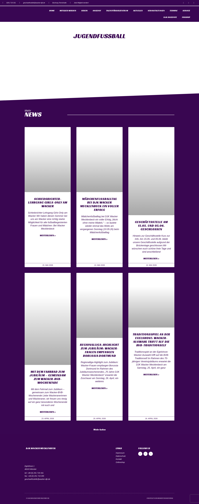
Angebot (97, 10)
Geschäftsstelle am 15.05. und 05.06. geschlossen (151, 225)
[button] (99, 429)
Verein (84, 10)
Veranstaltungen (156, 10)
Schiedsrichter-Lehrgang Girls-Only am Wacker (47, 202)
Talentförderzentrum (117, 10)
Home (52, 10)
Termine (174, 10)
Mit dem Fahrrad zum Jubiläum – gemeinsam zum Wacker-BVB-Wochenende (48, 377)
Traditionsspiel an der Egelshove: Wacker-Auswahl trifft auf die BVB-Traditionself (151, 339)
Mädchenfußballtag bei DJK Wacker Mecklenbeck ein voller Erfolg (99, 204)
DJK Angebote (170, 17)
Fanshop (186, 17)
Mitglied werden (68, 10)
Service (186, 10)
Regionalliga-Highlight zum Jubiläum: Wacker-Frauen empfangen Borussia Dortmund (99, 350)
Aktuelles (138, 10)
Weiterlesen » (48, 235)
